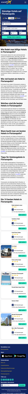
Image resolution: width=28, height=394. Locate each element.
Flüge (5, 18)
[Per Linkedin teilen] (12, 380)
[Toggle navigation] (25, 2)
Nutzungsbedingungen (6, 371)
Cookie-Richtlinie (5, 365)
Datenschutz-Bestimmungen (8, 368)
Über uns (3, 362)
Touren (17, 18)
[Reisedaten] (15, 28)
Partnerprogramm (5, 374)
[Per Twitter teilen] (8, 380)
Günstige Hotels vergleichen (14, 37)
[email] (10, 385)
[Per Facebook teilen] (6, 380)
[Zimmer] (6, 33)
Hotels (11, 18)
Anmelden (22, 385)
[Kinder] (23, 33)
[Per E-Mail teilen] (1, 380)
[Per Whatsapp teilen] (4, 380)
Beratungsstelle (4, 349)
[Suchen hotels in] (15, 24)
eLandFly (11, 65)
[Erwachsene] (14, 33)
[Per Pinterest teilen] (10, 380)
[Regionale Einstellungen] (22, 2)
